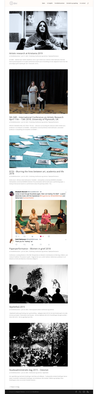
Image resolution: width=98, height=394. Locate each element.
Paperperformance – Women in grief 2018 (30, 248)
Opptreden (45, 372)
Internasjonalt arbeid (35, 309)
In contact (82, 3)
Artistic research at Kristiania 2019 (26, 53)
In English (50, 3)
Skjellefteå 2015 (17, 306)
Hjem (43, 3)
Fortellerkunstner (59, 3)
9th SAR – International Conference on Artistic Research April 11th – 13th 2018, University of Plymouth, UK (36, 118)
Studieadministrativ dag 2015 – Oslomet (28, 369)
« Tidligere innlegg (14, 387)
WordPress (36, 392)
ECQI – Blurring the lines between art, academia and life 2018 (36, 172)
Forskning (32, 56)
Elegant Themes (20, 392)
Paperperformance (53, 56)
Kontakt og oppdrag (72, 3)
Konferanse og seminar (41, 56)
